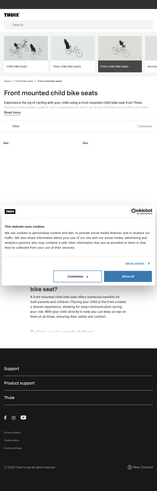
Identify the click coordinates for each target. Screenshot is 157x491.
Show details (135, 263)
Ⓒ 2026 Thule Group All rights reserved (29, 467)
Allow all (128, 276)
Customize (78, 276)
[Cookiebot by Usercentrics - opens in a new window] (134, 211)
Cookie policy (11, 440)
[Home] (29, 15)
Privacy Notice (12, 432)
